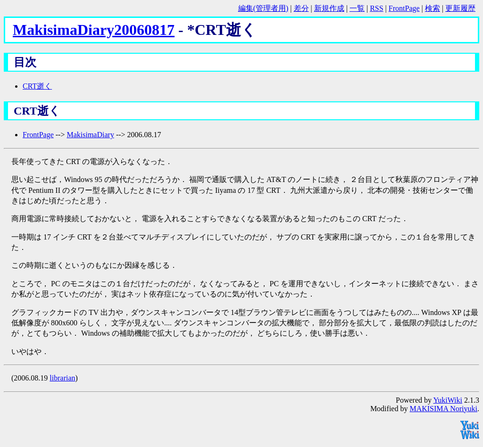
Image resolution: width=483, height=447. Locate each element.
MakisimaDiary (90, 135)
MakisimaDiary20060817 (94, 29)
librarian (62, 378)
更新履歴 (460, 8)
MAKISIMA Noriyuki (443, 409)
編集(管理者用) (263, 8)
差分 (301, 8)
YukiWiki (447, 400)
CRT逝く (37, 86)
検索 (432, 8)
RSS (376, 8)
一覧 (357, 8)
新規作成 (329, 8)
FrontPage (404, 8)
